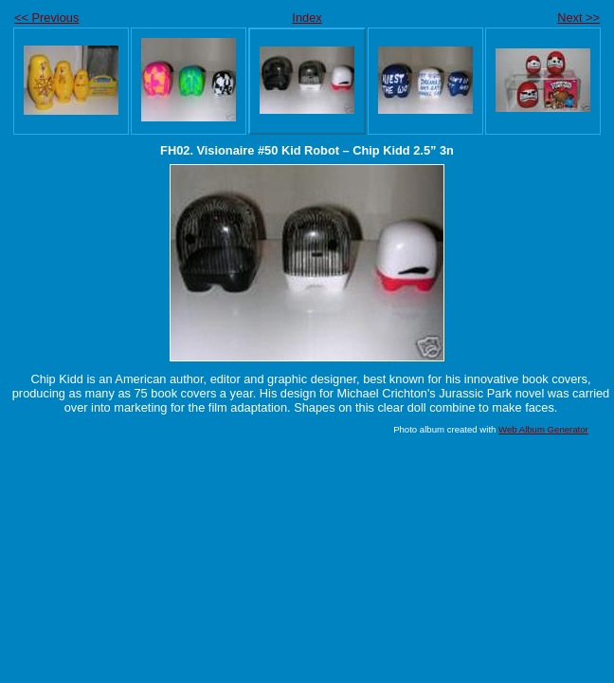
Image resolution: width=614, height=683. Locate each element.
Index (306, 17)
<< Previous (46, 17)
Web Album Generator (543, 429)
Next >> (578, 17)
